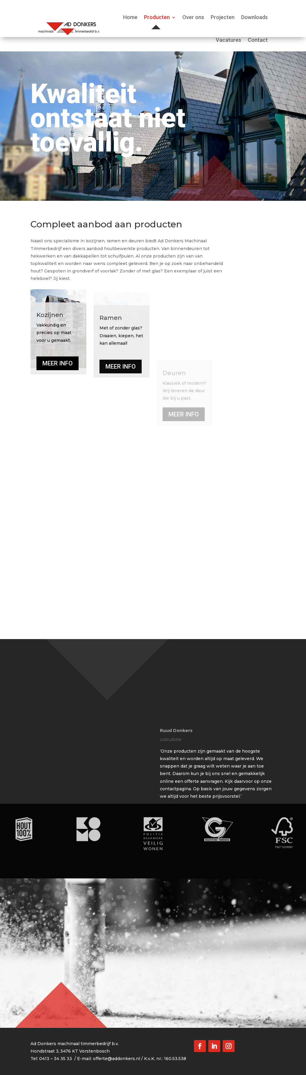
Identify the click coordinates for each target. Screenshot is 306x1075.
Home (130, 17)
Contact (258, 40)
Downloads (254, 17)
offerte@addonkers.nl (116, 1058)
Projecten (223, 17)
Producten (157, 17)
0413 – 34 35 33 (55, 1058)
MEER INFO (57, 408)
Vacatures (228, 40)
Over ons (193, 17)
